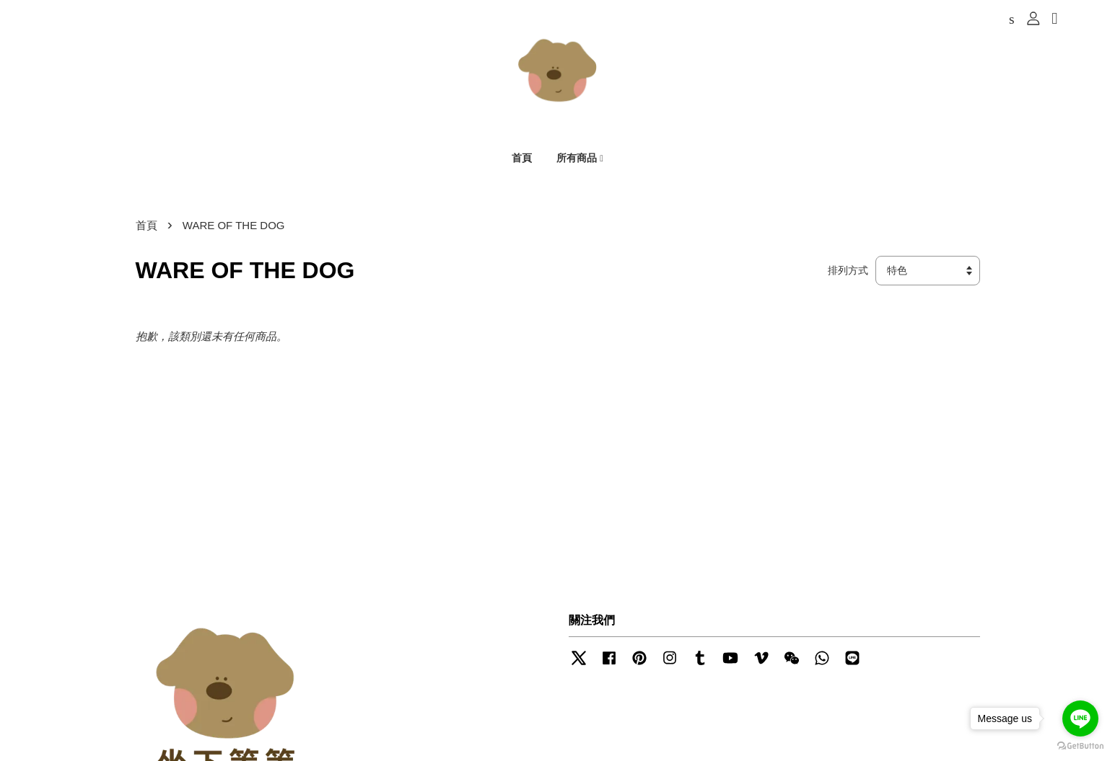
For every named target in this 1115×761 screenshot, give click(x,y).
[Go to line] (1080, 718)
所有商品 (579, 159)
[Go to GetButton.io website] (1080, 746)
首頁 (522, 159)
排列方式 (848, 273)
